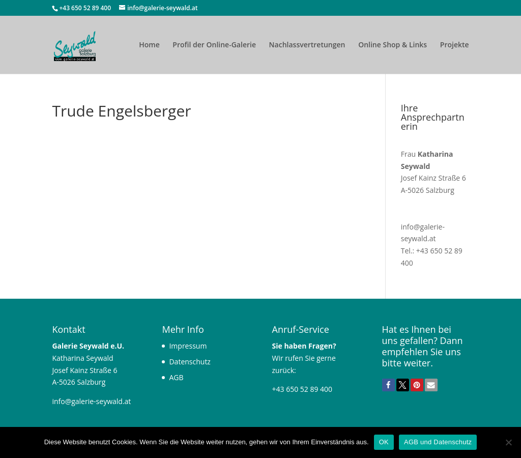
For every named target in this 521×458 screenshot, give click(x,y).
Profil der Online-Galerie (214, 45)
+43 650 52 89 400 (85, 8)
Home (149, 45)
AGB (176, 377)
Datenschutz (189, 361)
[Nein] (508, 442)
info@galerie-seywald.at (91, 401)
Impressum (188, 346)
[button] (388, 385)
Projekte (454, 45)
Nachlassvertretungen (307, 45)
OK (384, 442)
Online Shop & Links (392, 45)
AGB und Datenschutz (438, 442)
